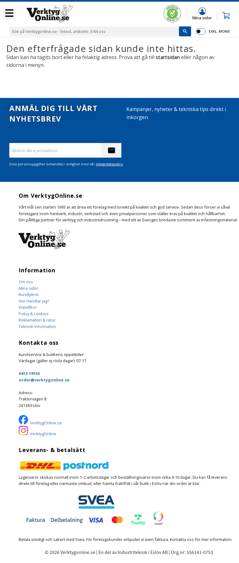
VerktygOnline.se (46, 423)
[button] (9, 14)
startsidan (168, 57)
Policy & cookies (34, 313)
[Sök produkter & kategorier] (94, 31)
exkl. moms (219, 31)
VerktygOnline (43, 433)
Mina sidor (28, 288)
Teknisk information (37, 326)
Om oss (26, 281)
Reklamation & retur (37, 320)
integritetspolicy (109, 164)
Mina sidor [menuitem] (202, 17)
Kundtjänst (29, 294)
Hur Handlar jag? (34, 301)
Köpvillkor (28, 307)
